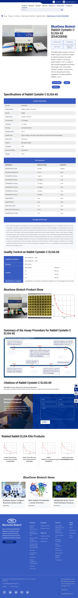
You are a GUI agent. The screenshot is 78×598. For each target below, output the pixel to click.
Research (31, 5)
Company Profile (45, 536)
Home (5, 16)
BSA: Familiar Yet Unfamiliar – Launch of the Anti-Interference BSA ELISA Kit (39, 502)
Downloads (72, 533)
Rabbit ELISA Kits (41, 16)
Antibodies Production (58, 540)
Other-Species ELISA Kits (28, 16)
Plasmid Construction (58, 549)
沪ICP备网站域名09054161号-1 (10, 583)
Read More (6, 505)
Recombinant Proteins (33, 553)
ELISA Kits (17, 16)
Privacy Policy (14, 586)
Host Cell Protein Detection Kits (33, 527)
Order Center (60, 5)
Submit (45, 422)
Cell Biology (69, 42)
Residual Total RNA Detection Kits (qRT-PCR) (34, 545)
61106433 (58, 2)
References (72, 530)
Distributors (44, 541)
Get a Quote (56, 82)
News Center (44, 538)
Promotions (33, 568)
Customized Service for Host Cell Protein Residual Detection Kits (59, 529)
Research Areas (45, 525)
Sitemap (4, 586)
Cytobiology (58, 560)
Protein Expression (58, 545)
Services (38, 5)
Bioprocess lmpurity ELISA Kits (34, 533)
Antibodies (32, 550)
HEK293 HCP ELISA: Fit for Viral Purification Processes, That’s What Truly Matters (64, 502)
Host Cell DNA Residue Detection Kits (33, 539)
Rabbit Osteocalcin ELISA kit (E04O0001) (68, 458)
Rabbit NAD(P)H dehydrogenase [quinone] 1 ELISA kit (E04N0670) (48, 459)
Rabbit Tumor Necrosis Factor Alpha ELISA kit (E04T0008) (29, 459)
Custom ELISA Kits (59, 536)
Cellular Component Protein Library (34, 561)
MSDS (67, 82)
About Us (45, 5)
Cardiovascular (57, 42)
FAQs (71, 527)
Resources (52, 5)
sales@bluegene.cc (71, 2)
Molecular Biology (58, 556)
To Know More (9, 541)
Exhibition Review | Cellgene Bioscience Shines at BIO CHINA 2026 (13, 502)
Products (24, 5)
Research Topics (45, 528)
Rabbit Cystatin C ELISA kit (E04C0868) (58, 16)
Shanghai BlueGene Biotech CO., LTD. (19, 579)
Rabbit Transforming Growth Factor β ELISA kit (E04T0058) (10, 459)
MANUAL (55, 87)
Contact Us (69, 5)
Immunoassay (59, 553)
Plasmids (32, 566)
